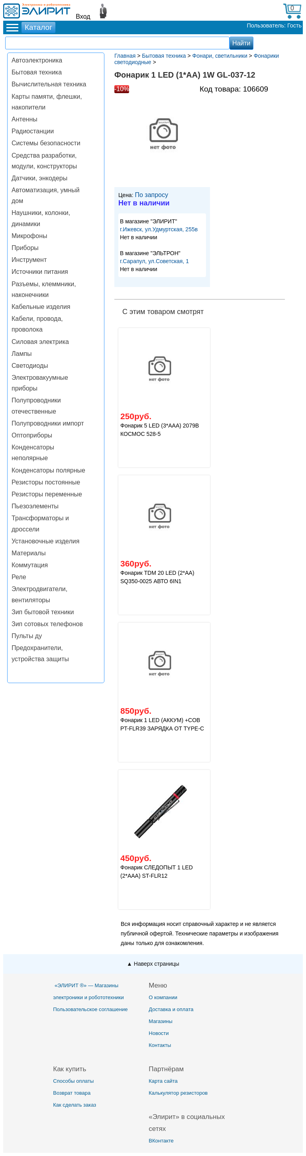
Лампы (22, 353)
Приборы (25, 247)
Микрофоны (29, 235)
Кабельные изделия (41, 306)
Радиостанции (33, 131)
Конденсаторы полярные (48, 470)
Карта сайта (163, 1081)
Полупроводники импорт (48, 423)
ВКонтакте (161, 1141)
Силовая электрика (40, 341)
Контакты (160, 1045)
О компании (163, 997)
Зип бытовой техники (43, 612)
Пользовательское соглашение (90, 1009)
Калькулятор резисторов (178, 1093)
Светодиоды (30, 365)
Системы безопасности (46, 143)
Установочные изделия (45, 541)
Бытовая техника (37, 72)
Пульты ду (27, 636)
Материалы (29, 553)
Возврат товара (71, 1093)
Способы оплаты (73, 1081)
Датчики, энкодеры (39, 178)
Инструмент (29, 259)
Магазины (161, 1021)
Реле (19, 577)
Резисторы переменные (47, 494)
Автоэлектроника (37, 60)
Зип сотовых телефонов (47, 624)
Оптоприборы (32, 435)
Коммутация (30, 565)
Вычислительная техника (49, 84)
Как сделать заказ (74, 1105)
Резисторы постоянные (46, 482)
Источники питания (40, 271)
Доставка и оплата (171, 1009)
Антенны (24, 119)
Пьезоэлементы (35, 506)
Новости (159, 1033)
